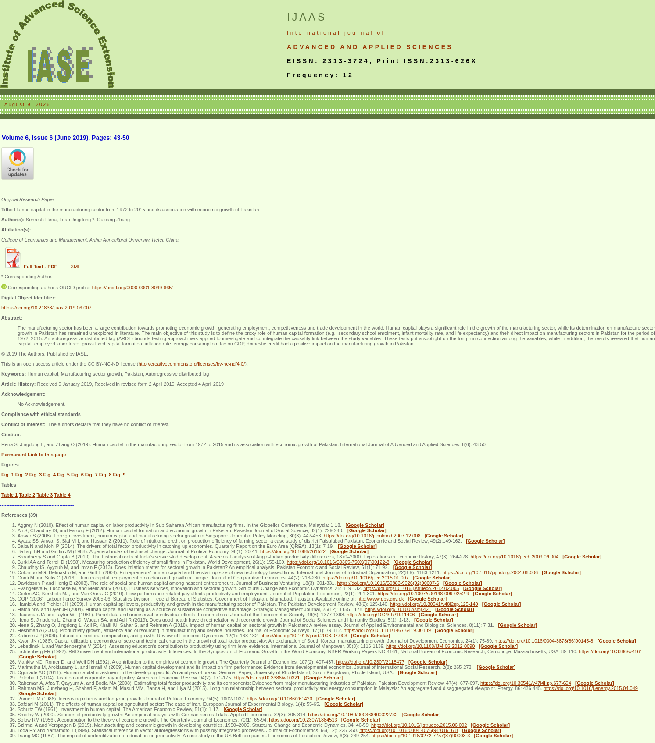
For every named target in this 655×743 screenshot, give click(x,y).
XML (76, 266)
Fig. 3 (35, 474)
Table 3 (44, 495)
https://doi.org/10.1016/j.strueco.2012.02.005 (411, 588)
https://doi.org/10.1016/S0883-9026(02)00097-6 (388, 583)
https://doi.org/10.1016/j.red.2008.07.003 (303, 635)
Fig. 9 (119, 474)
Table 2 (27, 495)
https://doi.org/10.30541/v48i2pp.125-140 (434, 604)
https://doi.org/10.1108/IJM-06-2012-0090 (430, 646)
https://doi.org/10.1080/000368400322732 (352, 714)
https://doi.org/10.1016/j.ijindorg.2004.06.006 (490, 572)
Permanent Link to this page (33, 454)
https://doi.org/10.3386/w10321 (266, 677)
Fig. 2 (21, 474)
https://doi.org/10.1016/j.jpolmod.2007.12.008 (372, 535)
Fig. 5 (63, 474)
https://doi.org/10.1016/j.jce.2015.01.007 (365, 577)
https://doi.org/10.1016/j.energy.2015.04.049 (591, 688)
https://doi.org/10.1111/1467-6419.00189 (387, 630)
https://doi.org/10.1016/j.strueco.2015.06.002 (419, 725)
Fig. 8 (105, 474)
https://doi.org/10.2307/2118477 (370, 662)
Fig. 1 (7, 474)
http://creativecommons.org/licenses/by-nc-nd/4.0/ (191, 363)
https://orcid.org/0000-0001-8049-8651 (133, 287)
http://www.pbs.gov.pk (380, 598)
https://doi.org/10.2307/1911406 (381, 614)
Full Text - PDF (40, 266)
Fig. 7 (91, 474)
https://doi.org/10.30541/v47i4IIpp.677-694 (525, 683)
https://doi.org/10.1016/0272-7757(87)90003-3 (420, 735)
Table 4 (62, 495)
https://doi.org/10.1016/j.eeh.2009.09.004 (515, 556)
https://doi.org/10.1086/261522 (293, 551)
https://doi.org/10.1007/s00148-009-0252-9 (423, 593)
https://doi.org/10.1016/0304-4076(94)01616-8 (408, 730)
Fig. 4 (49, 474)
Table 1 (9, 495)
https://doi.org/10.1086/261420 (279, 698)
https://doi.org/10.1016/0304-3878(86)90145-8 (543, 640)
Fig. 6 (77, 474)
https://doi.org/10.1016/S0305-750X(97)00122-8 (338, 562)
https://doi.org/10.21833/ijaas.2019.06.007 (46, 307)
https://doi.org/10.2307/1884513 (303, 719)
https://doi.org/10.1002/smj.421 (398, 609)
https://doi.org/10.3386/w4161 (610, 651)
